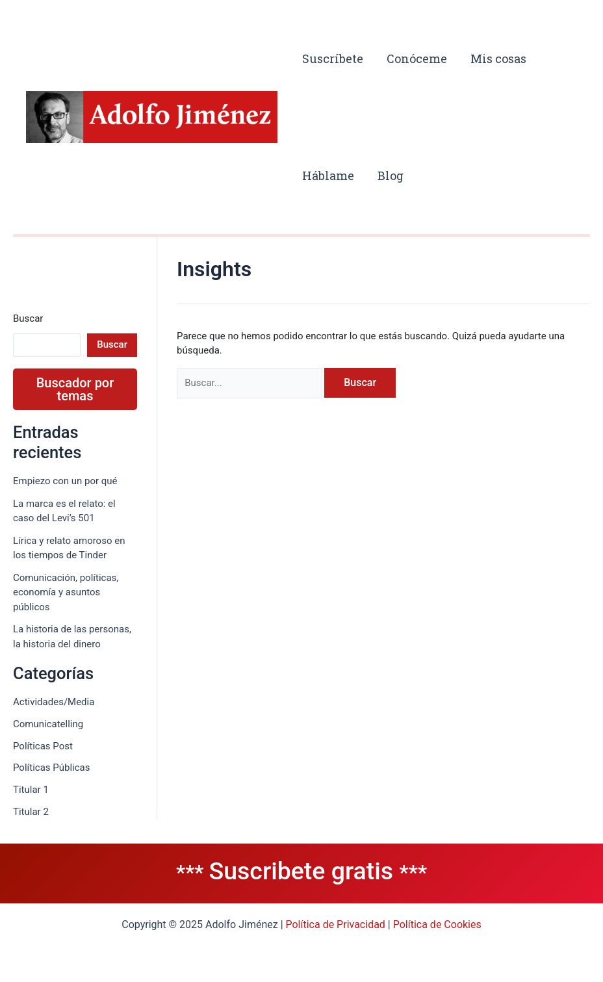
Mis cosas (498, 58)
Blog (391, 175)
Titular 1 (31, 789)
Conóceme (417, 58)
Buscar (28, 318)
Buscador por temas (75, 389)
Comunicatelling (48, 724)
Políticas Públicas (51, 767)
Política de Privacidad (335, 924)
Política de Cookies (437, 924)
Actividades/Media (53, 702)
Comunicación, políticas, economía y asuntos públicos (65, 592)
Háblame (328, 175)
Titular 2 (31, 812)
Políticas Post (43, 746)
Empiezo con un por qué (65, 481)
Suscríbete (332, 58)
